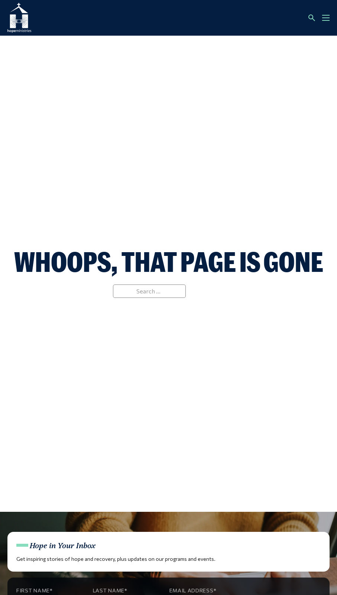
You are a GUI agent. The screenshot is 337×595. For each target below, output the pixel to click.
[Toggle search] (311, 17)
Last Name (108, 590)
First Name (33, 590)
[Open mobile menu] (326, 18)
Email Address (191, 590)
